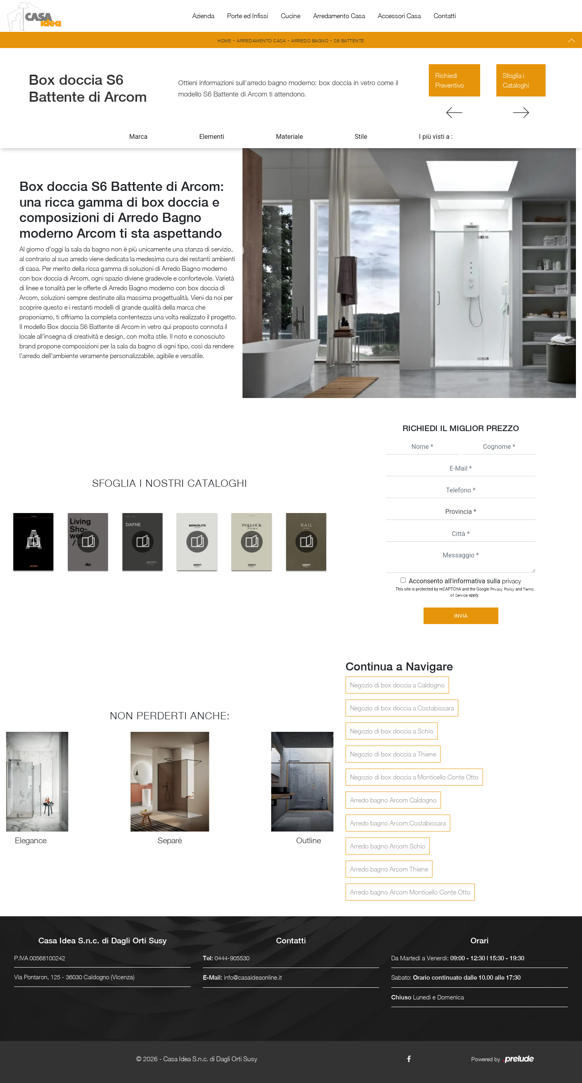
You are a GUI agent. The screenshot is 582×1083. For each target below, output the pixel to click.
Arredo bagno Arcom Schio (387, 846)
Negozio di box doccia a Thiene (393, 754)
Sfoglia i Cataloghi (516, 80)
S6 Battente (349, 40)
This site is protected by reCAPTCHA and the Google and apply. (465, 592)
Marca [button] (138, 136)
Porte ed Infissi (247, 15)
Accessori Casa (399, 15)
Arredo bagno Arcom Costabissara (398, 823)
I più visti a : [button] (436, 136)
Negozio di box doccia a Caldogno (397, 685)
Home (224, 40)
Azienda (203, 15)
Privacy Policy (502, 589)
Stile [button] (361, 136)
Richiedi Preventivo (449, 80)
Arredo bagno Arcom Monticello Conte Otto (410, 892)
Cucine (290, 15)
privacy (511, 580)
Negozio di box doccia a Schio (391, 731)
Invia (460, 616)
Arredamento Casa (339, 15)
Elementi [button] (211, 136)
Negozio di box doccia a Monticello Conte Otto (414, 777)
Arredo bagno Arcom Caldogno (393, 800)
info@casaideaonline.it (253, 977)
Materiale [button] (289, 136)
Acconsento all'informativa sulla (465, 581)
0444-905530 (232, 958)
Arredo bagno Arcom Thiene (389, 869)
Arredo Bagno (309, 40)
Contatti (445, 15)
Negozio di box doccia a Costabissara (402, 708)
